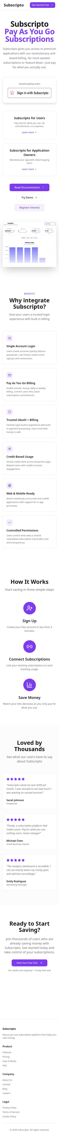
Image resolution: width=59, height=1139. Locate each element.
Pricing (6, 1056)
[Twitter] (18, 983)
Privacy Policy (9, 1107)
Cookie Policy (9, 1116)
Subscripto (14, 5)
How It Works (9, 1061)
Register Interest (29, 207)
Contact (7, 1084)
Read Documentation (30, 187)
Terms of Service (11, 1112)
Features (7, 1052)
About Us (7, 1079)
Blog (5, 1088)
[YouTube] (53, 983)
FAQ (5, 1065)
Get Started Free (42, 4)
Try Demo (29, 197)
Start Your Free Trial (29, 962)
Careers (6, 1093)
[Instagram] (41, 983)
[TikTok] (30, 983)
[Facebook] (6, 983)
